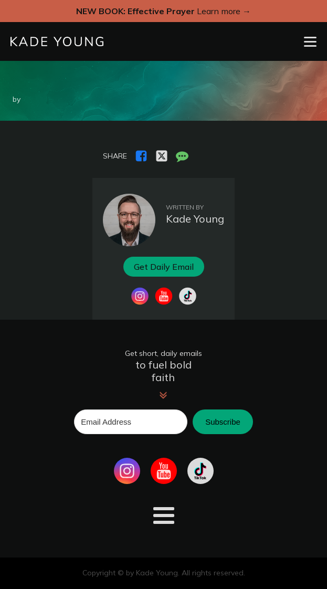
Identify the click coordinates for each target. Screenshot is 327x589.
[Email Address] (130, 421)
